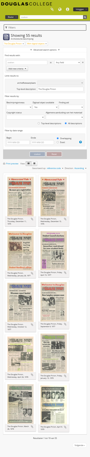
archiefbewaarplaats (26, 82)
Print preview (10, 163)
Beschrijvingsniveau (15, 102)
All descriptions (73, 123)
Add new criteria (17, 68)
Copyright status (14, 112)
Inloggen (80, 9)
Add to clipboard (32, 219)
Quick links (67, 9)
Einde (33, 137)
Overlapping (64, 138)
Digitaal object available (43, 102)
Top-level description (26, 89)
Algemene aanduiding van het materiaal (64, 112)
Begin (9, 137)
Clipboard (52, 9)
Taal (60, 9)
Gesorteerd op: (39, 168)
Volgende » (80, 445)
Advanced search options (45, 49)
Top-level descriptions (49, 123)
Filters (10, 27)
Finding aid (64, 102)
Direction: (69, 168)
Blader (11, 17)
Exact (61, 142)
